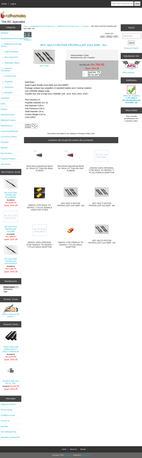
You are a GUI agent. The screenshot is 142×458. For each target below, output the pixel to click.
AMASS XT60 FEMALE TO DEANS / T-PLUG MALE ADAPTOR (70, 244)
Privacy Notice (6, 410)
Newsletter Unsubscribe (10, 437)
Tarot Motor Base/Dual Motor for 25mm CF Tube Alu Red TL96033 (70, 168)
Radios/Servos (6, 126)
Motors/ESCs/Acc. (8, 115)
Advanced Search (131, 48)
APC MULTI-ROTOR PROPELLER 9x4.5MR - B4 (102, 204)
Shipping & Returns (8, 404)
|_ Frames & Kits (8, 76)
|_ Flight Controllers (9, 52)
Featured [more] (10, 324)
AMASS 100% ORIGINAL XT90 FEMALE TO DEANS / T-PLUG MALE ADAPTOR (39, 244)
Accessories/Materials (9, 131)
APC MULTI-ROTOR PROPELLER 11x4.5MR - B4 (101, 241)
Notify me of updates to (131, 95)
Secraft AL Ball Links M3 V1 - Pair (10, 374)
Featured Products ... (9, 159)
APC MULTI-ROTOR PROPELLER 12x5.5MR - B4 (70, 204)
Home (4, 4)
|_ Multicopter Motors (10, 63)
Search (131, 28)
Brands (83, 449)
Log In (13, 4)
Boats (3, 104)
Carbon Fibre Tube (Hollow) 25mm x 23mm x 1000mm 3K (10, 342)
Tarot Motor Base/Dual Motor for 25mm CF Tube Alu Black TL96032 (39, 168)
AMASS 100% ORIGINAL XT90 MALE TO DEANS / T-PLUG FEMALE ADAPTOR (102, 170)
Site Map (4, 426)
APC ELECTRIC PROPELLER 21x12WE (11, 221)
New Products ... (7, 153)
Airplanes (4, 33)
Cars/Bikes (5, 98)
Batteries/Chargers (8, 120)
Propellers (5, 142)
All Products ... (6, 164)
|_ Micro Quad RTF (9, 57)
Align (11, 291)
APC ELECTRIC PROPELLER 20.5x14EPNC (11, 188)
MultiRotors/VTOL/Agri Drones (68, 26)
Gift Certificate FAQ (8, 432)
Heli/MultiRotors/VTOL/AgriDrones (42, 26)
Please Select (11, 287)
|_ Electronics (7, 87)
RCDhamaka (68, 455)
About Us (73, 449)
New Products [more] (10, 172)
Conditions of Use (8, 415)
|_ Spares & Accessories (6, 69)
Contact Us (5, 421)
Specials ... (5, 148)
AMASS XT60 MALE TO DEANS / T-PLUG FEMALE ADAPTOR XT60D (39, 207)
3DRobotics (11, 289)
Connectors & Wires (9, 137)
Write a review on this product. (10, 311)
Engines (4, 109)
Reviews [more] (11, 299)
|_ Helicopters (7, 93)
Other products (128, 72)
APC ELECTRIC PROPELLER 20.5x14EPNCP (11, 255)
